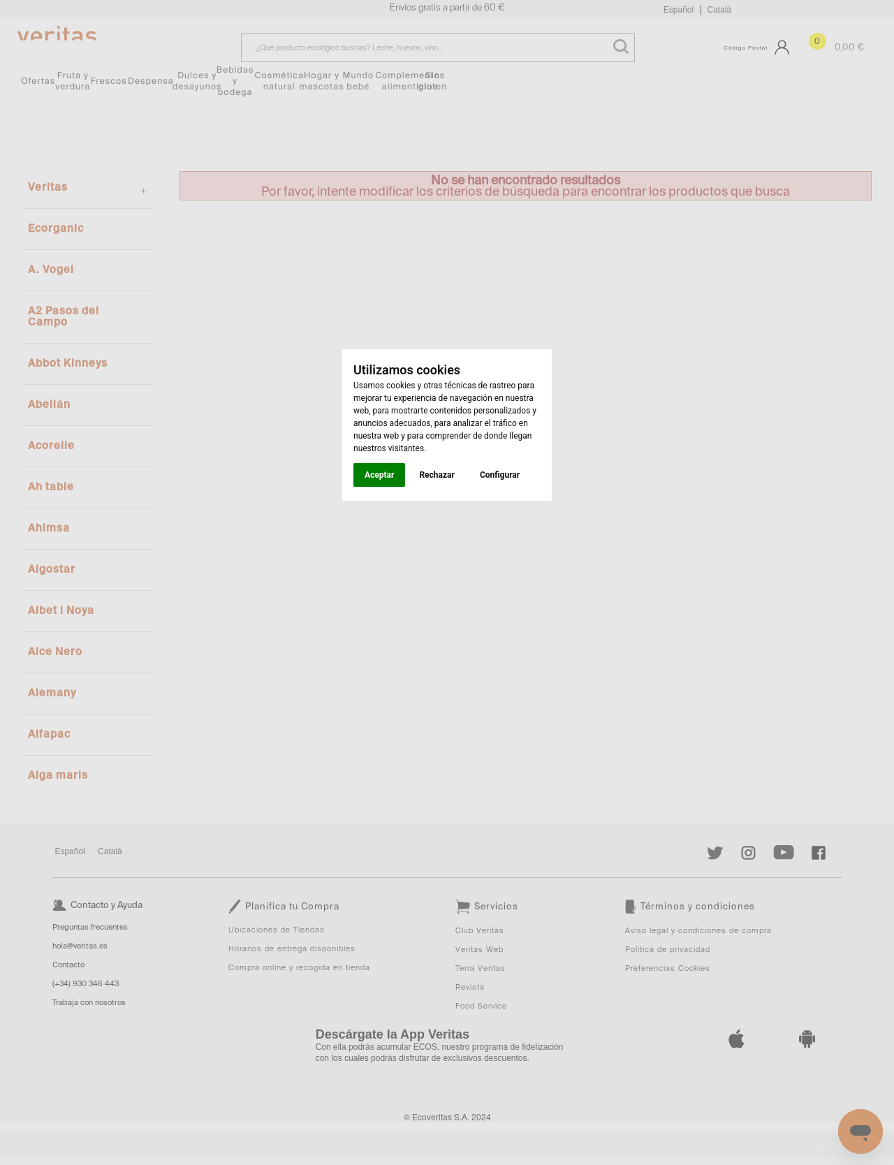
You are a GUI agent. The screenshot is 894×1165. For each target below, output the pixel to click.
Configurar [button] (500, 475)
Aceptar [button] (379, 475)
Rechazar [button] (436, 475)
